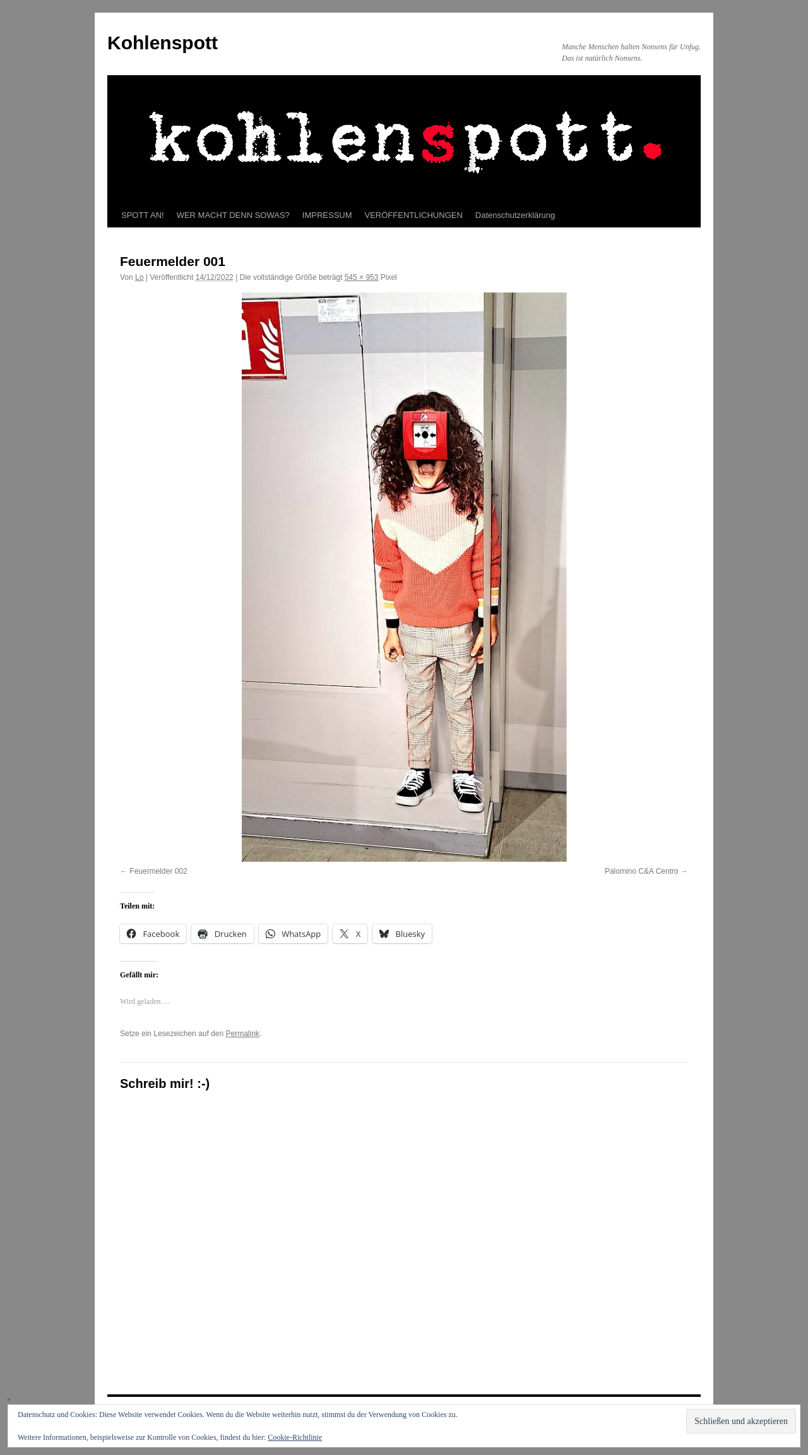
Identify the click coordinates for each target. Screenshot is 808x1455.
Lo (139, 277)
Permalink (242, 1033)
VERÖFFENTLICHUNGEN (414, 215)
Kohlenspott (162, 42)
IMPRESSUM (327, 215)
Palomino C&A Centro (642, 871)
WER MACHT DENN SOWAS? (233, 215)
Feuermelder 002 (158, 871)
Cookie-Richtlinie (295, 1437)
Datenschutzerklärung (515, 215)
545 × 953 (362, 277)
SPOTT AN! (142, 215)
